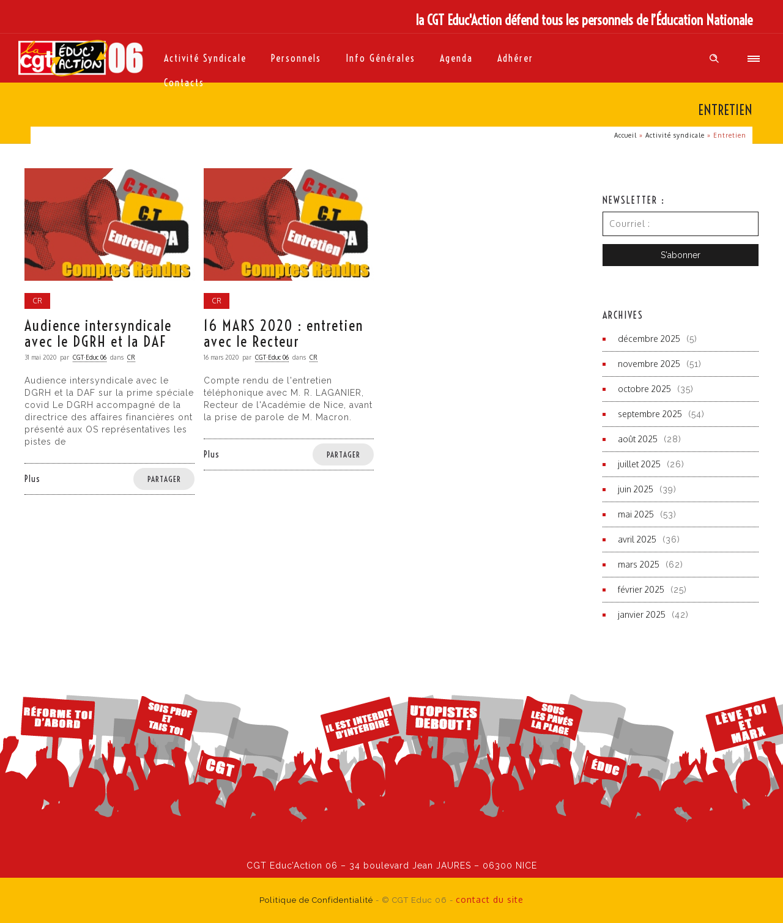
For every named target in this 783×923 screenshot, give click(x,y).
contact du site (490, 899)
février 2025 (641, 589)
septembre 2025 (650, 414)
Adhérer (515, 58)
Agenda (456, 58)
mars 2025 (638, 564)
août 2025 (638, 439)
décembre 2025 (649, 338)
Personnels (296, 58)
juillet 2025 (639, 464)
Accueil (625, 135)
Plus (32, 478)
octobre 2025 (644, 389)
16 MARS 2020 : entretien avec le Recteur (283, 333)
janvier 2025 (642, 614)
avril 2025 (637, 539)
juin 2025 (635, 489)
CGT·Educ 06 (89, 357)
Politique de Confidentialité (316, 900)
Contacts (184, 82)
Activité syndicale (205, 58)
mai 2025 (636, 514)
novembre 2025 (649, 363)
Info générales (380, 58)
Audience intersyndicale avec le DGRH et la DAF (98, 333)
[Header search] (714, 58)
